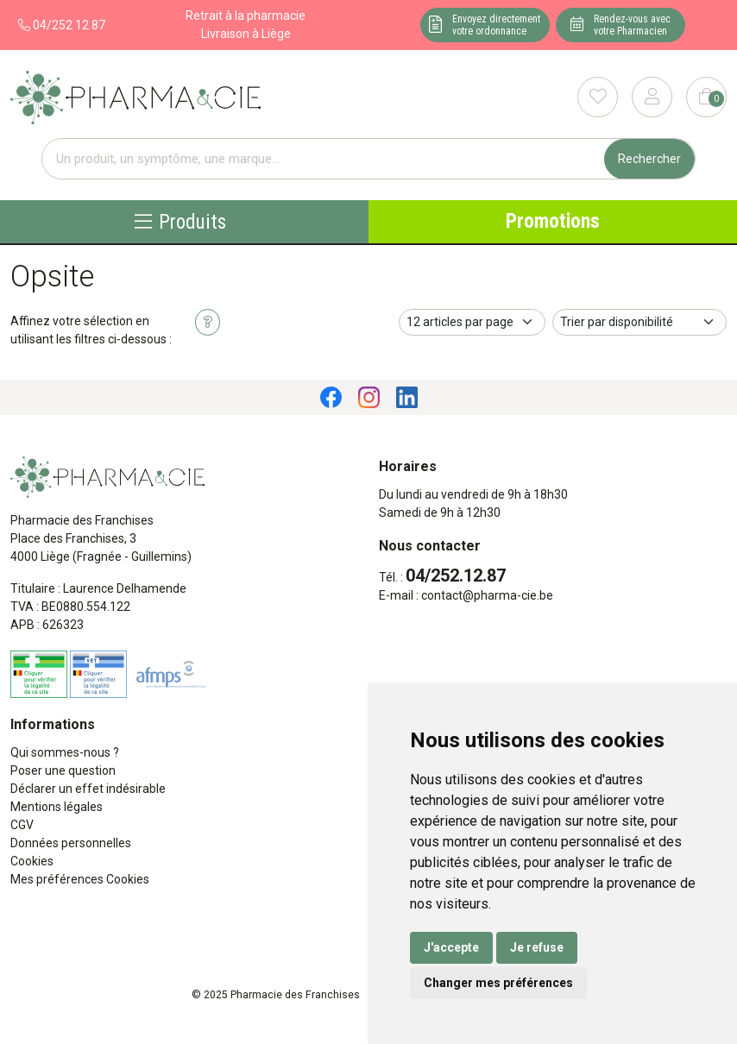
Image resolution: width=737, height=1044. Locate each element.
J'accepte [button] (451, 947)
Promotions (553, 221)
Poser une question (63, 770)
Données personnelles (70, 843)
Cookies (32, 861)
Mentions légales (56, 807)
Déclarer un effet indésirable (88, 789)
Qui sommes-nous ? (64, 752)
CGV (22, 825)
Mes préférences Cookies (79, 879)
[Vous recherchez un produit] (323, 159)
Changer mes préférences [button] (498, 983)
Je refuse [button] (537, 947)
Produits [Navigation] (180, 221)
